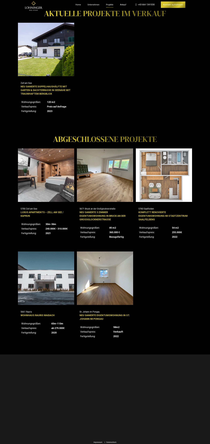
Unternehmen (93, 4)
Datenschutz (111, 442)
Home (78, 4)
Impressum (98, 442)
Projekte (109, 4)
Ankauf (123, 4)
